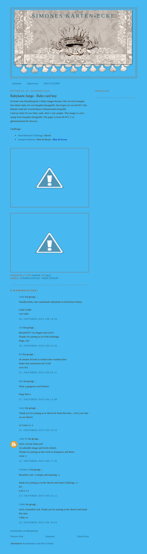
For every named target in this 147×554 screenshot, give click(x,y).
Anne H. (23, 438)
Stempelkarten (30, 278)
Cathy (22, 504)
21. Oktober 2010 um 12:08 (38, 399)
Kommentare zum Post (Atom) (38, 543)
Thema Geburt (50, 278)
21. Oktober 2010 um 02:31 (38, 372)
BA (20, 354)
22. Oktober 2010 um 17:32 (38, 460)
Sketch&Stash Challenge (30, 135)
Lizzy (22, 407)
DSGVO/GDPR (52, 83)
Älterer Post (83, 536)
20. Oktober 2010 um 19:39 (38, 318)
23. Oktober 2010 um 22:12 (38, 495)
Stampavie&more (27, 139)
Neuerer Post (16, 536)
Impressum (32, 83)
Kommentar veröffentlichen (24, 530)
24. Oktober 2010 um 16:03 (38, 522)
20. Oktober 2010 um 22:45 (38, 345)
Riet (21, 381)
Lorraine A (24, 469)
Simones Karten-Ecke (73, 16)
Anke (21, 296)
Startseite (16, 83)
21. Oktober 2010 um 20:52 (38, 430)
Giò (21, 327)
